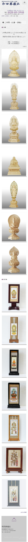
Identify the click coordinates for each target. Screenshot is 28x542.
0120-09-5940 (12, 530)
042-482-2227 (7, 532)
